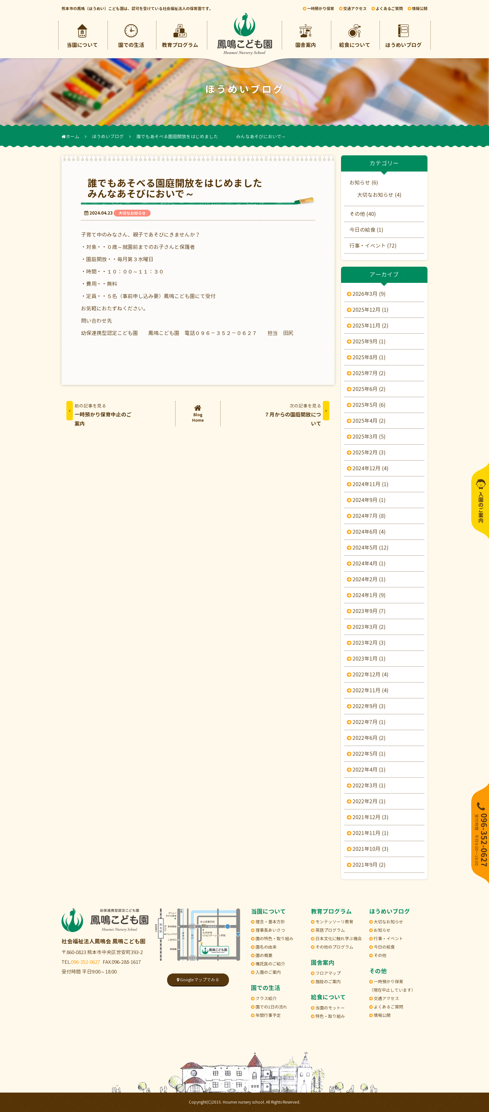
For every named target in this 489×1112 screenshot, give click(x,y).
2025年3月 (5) (367, 436)
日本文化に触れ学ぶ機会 (336, 938)
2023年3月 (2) (367, 626)
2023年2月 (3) (367, 642)
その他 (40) (362, 213)
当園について (82, 35)
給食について (354, 35)
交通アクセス (384, 998)
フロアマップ (326, 973)
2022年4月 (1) (367, 769)
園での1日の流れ (269, 1007)
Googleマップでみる (198, 980)
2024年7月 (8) (367, 515)
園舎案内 (305, 35)
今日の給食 (382, 947)
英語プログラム (328, 930)
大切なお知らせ (132, 213)
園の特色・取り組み (272, 938)
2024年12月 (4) (369, 468)
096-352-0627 (85, 962)
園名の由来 (264, 947)
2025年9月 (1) (367, 341)
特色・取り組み (328, 1016)
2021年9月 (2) (367, 864)
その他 (377, 955)
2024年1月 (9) (367, 595)
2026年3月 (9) (367, 293)
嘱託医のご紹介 (268, 964)
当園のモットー (328, 1008)
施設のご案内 (326, 981)
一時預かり (318, 8)
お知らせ (380, 930)
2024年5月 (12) (369, 547)
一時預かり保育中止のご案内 (98, 414)
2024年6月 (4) (367, 531)
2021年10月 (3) (369, 848)
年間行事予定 (266, 1015)
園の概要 (261, 955)
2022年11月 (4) (369, 690)
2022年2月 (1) (367, 801)
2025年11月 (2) (369, 325)
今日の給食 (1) (366, 229)
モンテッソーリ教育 (332, 922)
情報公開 (417, 8)
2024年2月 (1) (367, 579)
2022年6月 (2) (367, 737)
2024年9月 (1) (367, 500)
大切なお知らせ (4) (379, 194)
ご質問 (387, 8)
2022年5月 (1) (367, 753)
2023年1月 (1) (367, 658)
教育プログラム (180, 35)
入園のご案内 (266, 972)
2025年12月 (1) (369, 309)
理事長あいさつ (268, 930)
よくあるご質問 (386, 1007)
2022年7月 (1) (367, 722)
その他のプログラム (332, 947)
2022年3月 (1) (367, 785)
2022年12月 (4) (369, 674)
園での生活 (131, 35)
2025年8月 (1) (367, 357)
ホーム (70, 136)
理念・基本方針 (268, 922)
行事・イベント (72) (373, 245)
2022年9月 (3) (367, 706)
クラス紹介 (264, 998)
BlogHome (198, 413)
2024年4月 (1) (367, 563)
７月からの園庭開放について (296, 414)
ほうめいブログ (403, 35)
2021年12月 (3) (369, 817)
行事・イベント (386, 938)
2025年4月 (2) (367, 420)
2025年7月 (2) (367, 373)
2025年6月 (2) (367, 389)
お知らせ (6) (363, 182)
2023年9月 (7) (367, 611)
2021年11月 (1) (369, 833)
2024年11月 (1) (369, 484)
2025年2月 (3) (367, 452)
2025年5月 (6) (367, 404)
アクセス (353, 8)
